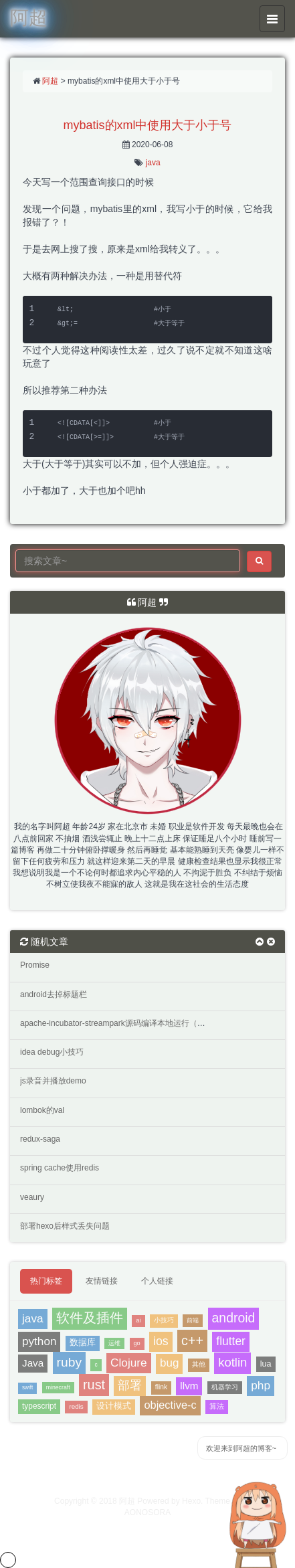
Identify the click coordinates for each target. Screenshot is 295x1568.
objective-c (170, 1405)
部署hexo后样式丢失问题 (65, 1226)
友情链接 (102, 1281)
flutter (230, 1341)
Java (32, 1363)
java (153, 162)
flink (161, 1387)
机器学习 (224, 1387)
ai (138, 1320)
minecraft (58, 1387)
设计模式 (113, 1406)
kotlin (232, 1362)
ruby (69, 1362)
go (137, 1343)
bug (169, 1363)
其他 (198, 1364)
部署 (130, 1385)
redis (76, 1406)
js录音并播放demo (53, 1080)
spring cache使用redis (59, 1167)
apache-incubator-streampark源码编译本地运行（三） (116, 1023)
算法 (216, 1406)
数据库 (83, 1342)
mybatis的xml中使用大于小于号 (147, 125)
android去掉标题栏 (53, 994)
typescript (39, 1406)
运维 (114, 1343)
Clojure (128, 1362)
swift (27, 1388)
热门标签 (46, 1281)
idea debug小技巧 (52, 1052)
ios (161, 1341)
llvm (189, 1385)
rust (94, 1384)
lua (266, 1364)
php (260, 1385)
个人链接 (157, 1281)
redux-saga (40, 1139)
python (39, 1341)
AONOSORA (147, 1512)
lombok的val (42, 1110)
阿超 (50, 81)
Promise (35, 965)
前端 (193, 1320)
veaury (32, 1197)
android (234, 1317)
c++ (192, 1340)
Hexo (191, 1501)
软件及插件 (89, 1317)
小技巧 (164, 1320)
